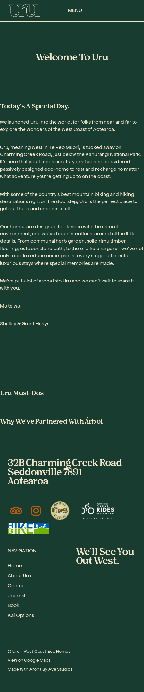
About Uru (19, 575)
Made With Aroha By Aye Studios (40, 669)
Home (15, 565)
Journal (16, 595)
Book (13, 605)
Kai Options (21, 615)
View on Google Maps (29, 660)
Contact (17, 585)
